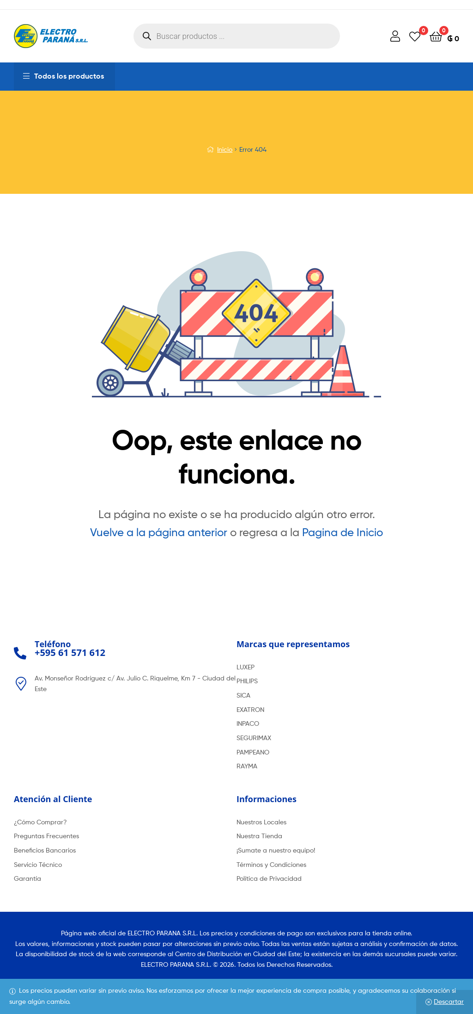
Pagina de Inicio (342, 532)
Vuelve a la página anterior (158, 532)
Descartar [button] (449, 1001)
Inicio (224, 149)
